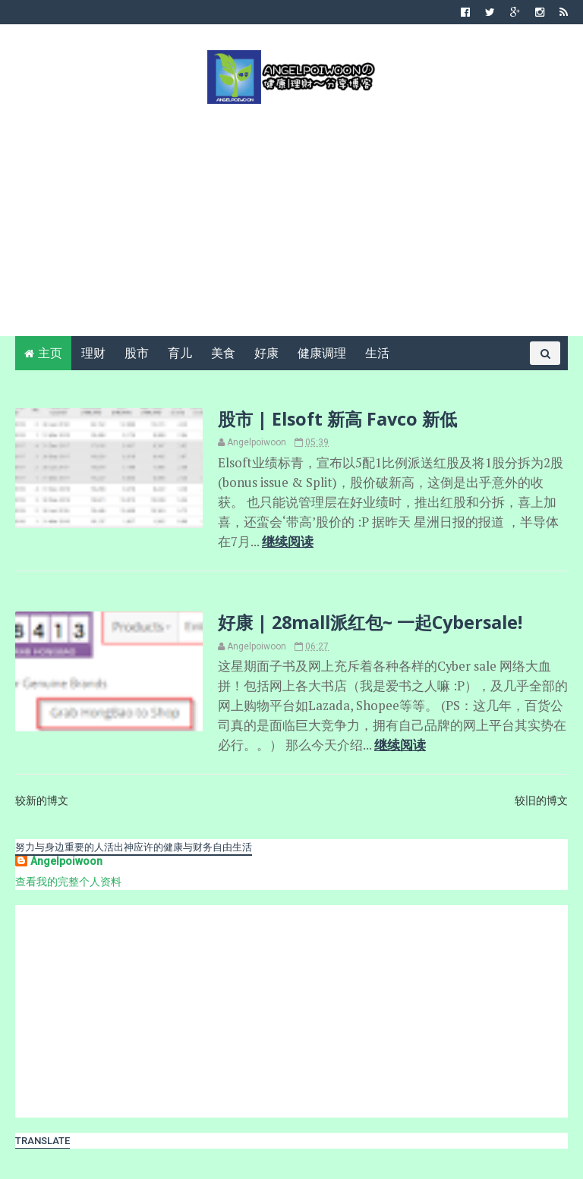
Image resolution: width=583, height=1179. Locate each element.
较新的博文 (41, 800)
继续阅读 (288, 541)
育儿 (180, 353)
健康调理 (322, 353)
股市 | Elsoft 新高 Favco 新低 (337, 419)
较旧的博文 (541, 800)
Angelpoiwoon (66, 861)
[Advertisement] (291, 218)
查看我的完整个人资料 (68, 882)
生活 (377, 353)
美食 (223, 353)
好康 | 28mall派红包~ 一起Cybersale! (370, 622)
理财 (93, 353)
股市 (136, 353)
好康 (266, 353)
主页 (50, 353)
